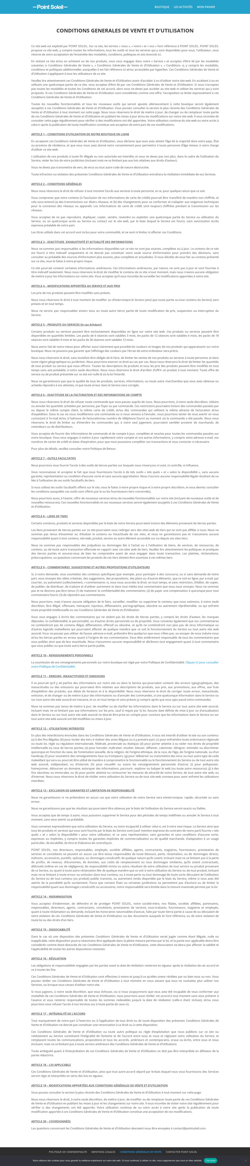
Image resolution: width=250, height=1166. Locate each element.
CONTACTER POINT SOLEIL (181, 1152)
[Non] (245, 1160)
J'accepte (210, 1160)
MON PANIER (206, 7)
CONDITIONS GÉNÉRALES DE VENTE (140, 1152)
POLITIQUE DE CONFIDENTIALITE (68, 1152)
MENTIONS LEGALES (103, 1152)
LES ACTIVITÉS (183, 7)
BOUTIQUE (162, 7)
